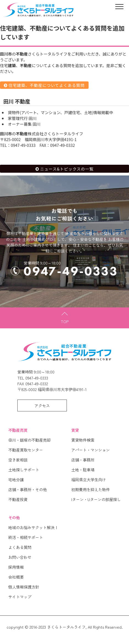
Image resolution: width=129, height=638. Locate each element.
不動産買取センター (25, 450)
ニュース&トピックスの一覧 (67, 169)
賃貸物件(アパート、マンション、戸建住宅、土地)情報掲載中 (60, 112)
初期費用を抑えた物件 (90, 489)
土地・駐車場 (82, 469)
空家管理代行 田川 (22, 118)
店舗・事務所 (82, 460)
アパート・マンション (90, 450)
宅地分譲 (16, 479)
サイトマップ (19, 597)
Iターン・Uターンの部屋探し (96, 499)
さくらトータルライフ (66, 627)
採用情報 (16, 567)
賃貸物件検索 (82, 440)
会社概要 (16, 577)
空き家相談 (18, 460)
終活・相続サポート (25, 537)
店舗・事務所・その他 (27, 489)
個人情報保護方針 (23, 587)
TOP (64, 321)
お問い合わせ (19, 557)
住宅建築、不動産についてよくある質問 (47, 85)
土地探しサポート (23, 469)
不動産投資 (18, 499)
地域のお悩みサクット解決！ (33, 527)
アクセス (42, 405)
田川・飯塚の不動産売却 (29, 440)
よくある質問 (19, 547)
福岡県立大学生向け (88, 479)
